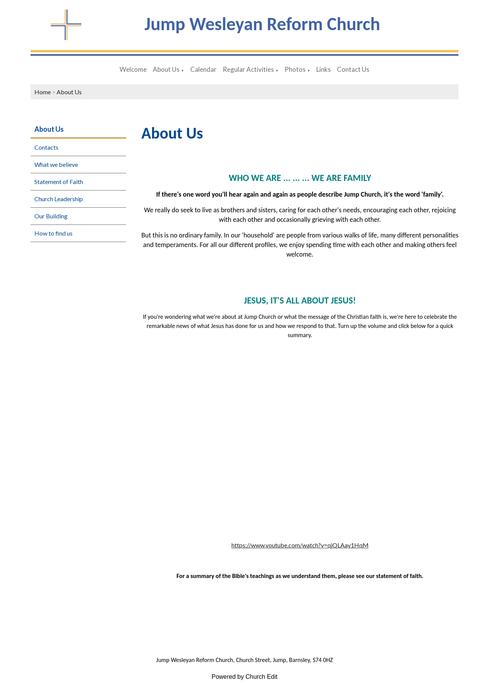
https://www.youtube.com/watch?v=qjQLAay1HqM (300, 545)
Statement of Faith (58, 181)
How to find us (53, 233)
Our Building (51, 216)
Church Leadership (58, 198)
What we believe (56, 164)
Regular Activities (248, 69)
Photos (295, 69)
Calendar (203, 69)
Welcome (133, 69)
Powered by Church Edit (245, 676)
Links (323, 69)
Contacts (46, 147)
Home (42, 91)
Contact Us (353, 69)
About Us (166, 69)
